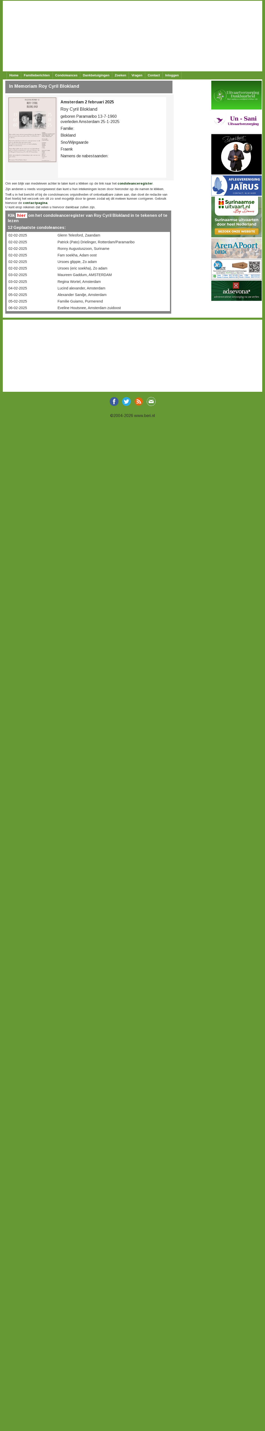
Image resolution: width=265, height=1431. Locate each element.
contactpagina (35, 203)
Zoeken (120, 75)
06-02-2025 (18, 308)
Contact (154, 75)
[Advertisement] (132, 36)
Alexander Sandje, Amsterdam (81, 295)
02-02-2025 (18, 235)
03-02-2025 (18, 275)
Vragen (136, 75)
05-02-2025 (18, 295)
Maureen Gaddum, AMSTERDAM (84, 275)
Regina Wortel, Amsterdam (79, 282)
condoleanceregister (135, 183)
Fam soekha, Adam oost (77, 255)
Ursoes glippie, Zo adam (77, 262)
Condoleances (66, 75)
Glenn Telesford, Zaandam (78, 235)
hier (21, 215)
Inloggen (172, 75)
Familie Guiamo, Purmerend (80, 301)
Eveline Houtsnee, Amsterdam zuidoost (89, 308)
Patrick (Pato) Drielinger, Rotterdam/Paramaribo (96, 242)
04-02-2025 (18, 288)
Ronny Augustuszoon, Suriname (83, 249)
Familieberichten (37, 75)
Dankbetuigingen (96, 75)
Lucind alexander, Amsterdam (81, 288)
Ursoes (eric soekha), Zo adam (82, 268)
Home (13, 75)
